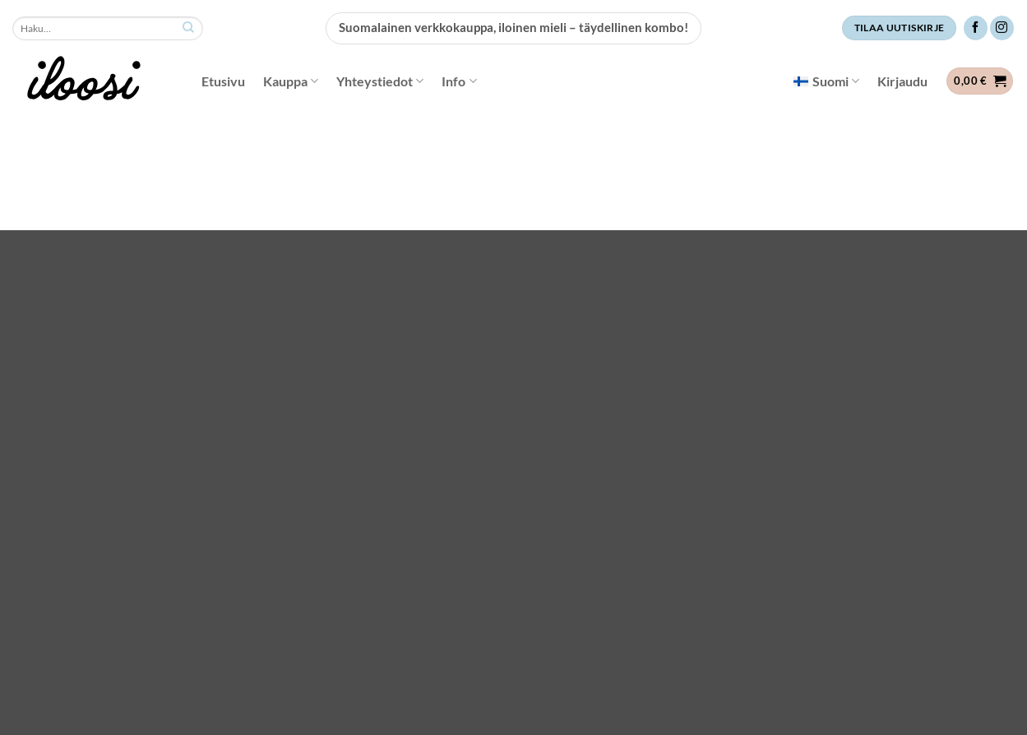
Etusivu (223, 81)
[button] (902, 81)
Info (459, 81)
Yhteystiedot (379, 81)
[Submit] (189, 28)
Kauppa (290, 81)
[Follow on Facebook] (976, 28)
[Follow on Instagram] (1002, 28)
